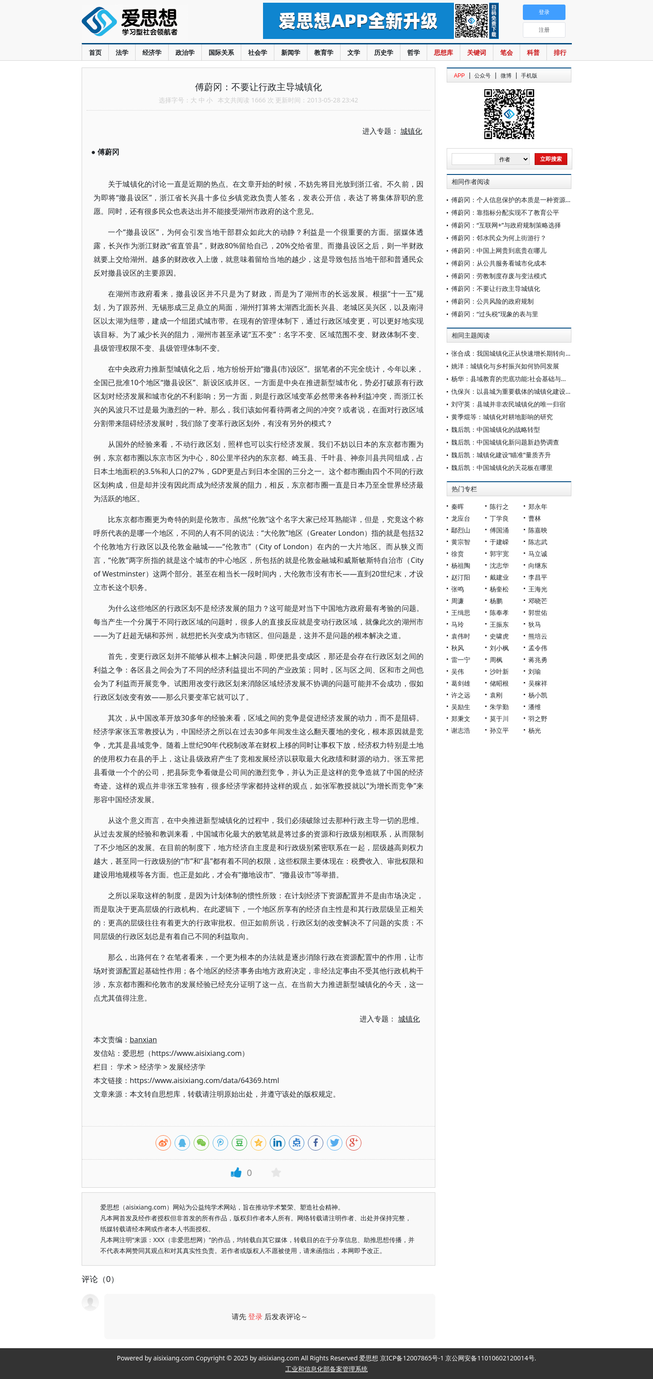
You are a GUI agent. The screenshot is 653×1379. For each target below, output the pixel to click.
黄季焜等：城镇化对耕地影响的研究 (502, 416)
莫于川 (499, 718)
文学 (353, 52)
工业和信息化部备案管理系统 (326, 1368)
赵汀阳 (460, 577)
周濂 (457, 600)
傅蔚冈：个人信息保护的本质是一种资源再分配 (518, 199)
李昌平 (537, 577)
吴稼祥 (537, 683)
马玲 (457, 624)
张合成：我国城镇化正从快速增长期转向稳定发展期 (524, 353)
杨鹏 (496, 600)
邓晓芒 (537, 600)
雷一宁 (460, 659)
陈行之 (499, 506)
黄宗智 (460, 541)
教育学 (323, 52)
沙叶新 (499, 671)
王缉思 (460, 612)
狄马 (534, 624)
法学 (122, 52)
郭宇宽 (499, 553)
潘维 (534, 706)
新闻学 (290, 52)
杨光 (534, 730)
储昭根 (499, 683)
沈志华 (499, 565)
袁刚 (496, 695)
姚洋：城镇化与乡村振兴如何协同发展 (505, 366)
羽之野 (537, 718)
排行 (560, 52)
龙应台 (460, 518)
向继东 (537, 565)
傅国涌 (499, 530)
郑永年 (537, 506)
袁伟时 (460, 636)
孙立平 (499, 730)
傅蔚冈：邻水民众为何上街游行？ (498, 237)
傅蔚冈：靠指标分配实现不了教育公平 (505, 212)
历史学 (383, 52)
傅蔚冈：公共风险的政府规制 (492, 301)
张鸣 (457, 589)
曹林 (534, 518)
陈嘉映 (537, 530)
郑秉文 (460, 718)
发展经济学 (187, 1067)
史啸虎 (499, 636)
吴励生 (460, 706)
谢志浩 (460, 730)
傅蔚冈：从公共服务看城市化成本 (498, 263)
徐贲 (457, 553)
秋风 (457, 648)
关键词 (476, 52)
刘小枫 (499, 648)
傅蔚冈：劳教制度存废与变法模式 (498, 275)
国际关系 (221, 52)
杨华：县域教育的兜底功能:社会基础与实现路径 (518, 378)
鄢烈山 (460, 530)
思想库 (443, 52)
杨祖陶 (460, 565)
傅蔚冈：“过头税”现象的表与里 (494, 314)
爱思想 (154, 23)
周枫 (496, 659)
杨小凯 (537, 695)
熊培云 (537, 636)
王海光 (537, 589)
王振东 (499, 624)
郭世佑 (537, 612)
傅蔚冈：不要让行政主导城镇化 (495, 288)
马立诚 (537, 553)
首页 (95, 52)
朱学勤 (499, 706)
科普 (533, 52)
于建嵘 (499, 541)
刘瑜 (534, 671)
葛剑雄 (460, 683)
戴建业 (499, 577)
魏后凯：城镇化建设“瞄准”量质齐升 (501, 454)
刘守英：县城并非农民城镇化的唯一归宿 (508, 404)
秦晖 (457, 506)
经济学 (151, 52)
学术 (124, 1067)
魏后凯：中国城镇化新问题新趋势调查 (505, 442)
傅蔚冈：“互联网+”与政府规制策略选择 (506, 225)
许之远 (460, 695)
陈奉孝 (499, 612)
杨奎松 (499, 589)
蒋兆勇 (537, 659)
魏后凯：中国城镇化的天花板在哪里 (502, 467)
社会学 (257, 52)
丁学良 (499, 518)
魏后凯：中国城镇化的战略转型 (495, 429)
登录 (255, 1316)
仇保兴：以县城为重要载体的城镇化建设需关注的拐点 (527, 391)
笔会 (506, 52)
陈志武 (537, 541)
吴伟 (457, 671)
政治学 (185, 52)
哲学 (413, 52)
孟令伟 (537, 648)
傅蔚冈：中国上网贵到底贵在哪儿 (498, 250)
